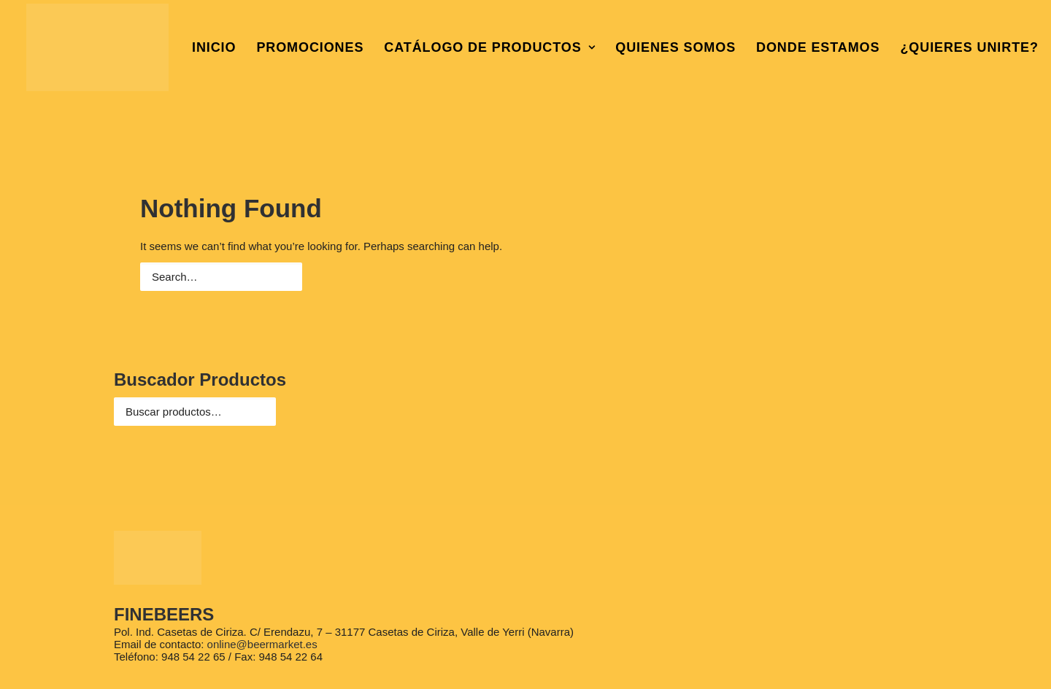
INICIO (214, 47)
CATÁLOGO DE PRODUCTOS (489, 47)
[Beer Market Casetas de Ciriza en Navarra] (97, 47)
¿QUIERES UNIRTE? (969, 47)
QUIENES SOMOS (675, 47)
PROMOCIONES (309, 47)
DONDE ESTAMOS (817, 47)
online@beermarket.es (262, 644)
